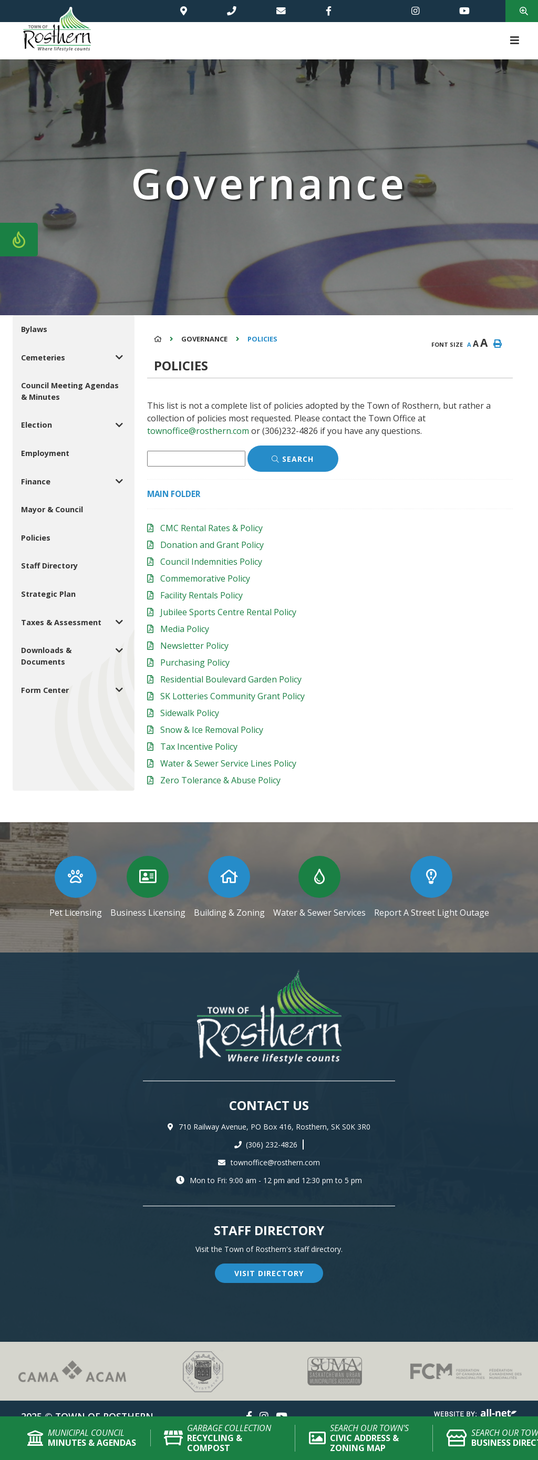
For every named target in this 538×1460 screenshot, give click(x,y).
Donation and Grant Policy (212, 545)
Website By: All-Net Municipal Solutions (475, 1415)
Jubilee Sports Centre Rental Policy (228, 612)
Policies (262, 339)
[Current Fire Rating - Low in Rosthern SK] (19, 239)
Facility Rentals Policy (201, 595)
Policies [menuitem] (35, 538)
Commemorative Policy (205, 578)
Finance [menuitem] (35, 481)
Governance (204, 339)
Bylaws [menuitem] (34, 329)
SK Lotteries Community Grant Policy (232, 696)
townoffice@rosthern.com (198, 431)
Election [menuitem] (36, 425)
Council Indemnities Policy (211, 561)
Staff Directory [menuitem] (49, 566)
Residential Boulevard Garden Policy (231, 679)
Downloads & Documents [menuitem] (46, 656)
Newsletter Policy (194, 645)
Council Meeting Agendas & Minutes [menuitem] (70, 391)
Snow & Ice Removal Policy (211, 730)
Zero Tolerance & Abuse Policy (220, 780)
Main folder (173, 494)
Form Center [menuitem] (45, 690)
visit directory (269, 1273)
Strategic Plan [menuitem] (48, 594)
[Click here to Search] (292, 459)
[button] (119, 357)
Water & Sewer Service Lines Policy (228, 763)
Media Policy (184, 629)
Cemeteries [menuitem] (43, 358)
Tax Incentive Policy (198, 746)
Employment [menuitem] (45, 453)
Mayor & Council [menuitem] (52, 509)
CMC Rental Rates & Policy (211, 528)
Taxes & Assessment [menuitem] (61, 622)
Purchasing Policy (195, 662)
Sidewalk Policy (189, 713)
